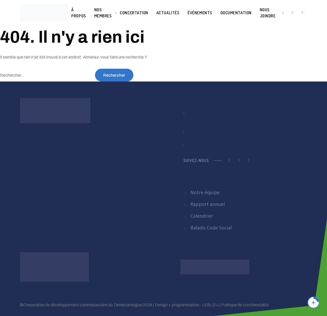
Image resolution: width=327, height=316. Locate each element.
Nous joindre (268, 12)
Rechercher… (12, 75)
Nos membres (103, 12)
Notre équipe (201, 192)
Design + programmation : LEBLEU (186, 305)
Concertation (134, 12)
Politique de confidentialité (245, 305)
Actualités (167, 12)
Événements (200, 12)
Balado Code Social (207, 228)
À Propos (78, 12)
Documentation (236, 12)
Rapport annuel (204, 204)
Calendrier (198, 216)
